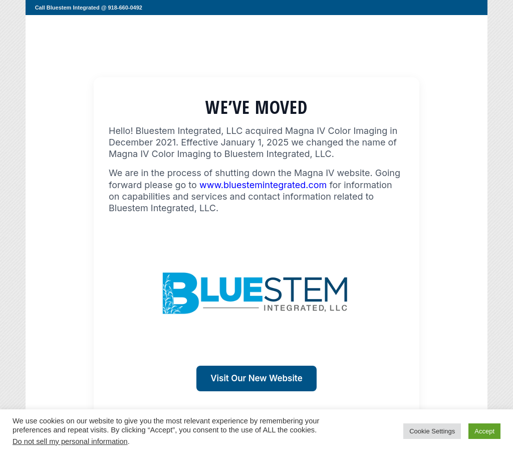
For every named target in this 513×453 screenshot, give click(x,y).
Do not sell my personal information (70, 441)
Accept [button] (484, 431)
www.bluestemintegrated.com (263, 185)
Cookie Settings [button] (432, 431)
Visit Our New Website (256, 378)
